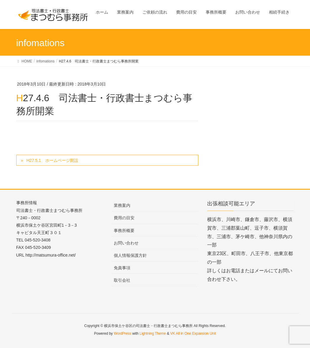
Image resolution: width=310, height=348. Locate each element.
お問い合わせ (126, 243)
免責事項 (122, 267)
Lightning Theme (152, 333)
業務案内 (122, 205)
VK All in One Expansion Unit (193, 333)
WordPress (122, 333)
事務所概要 (124, 230)
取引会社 (122, 280)
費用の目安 (124, 217)
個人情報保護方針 (130, 255)
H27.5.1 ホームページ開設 (52, 160)
